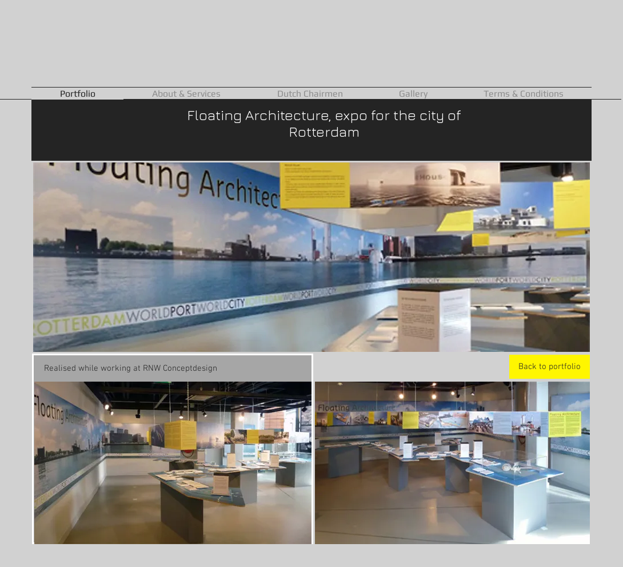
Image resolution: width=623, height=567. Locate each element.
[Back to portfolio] (549, 367)
